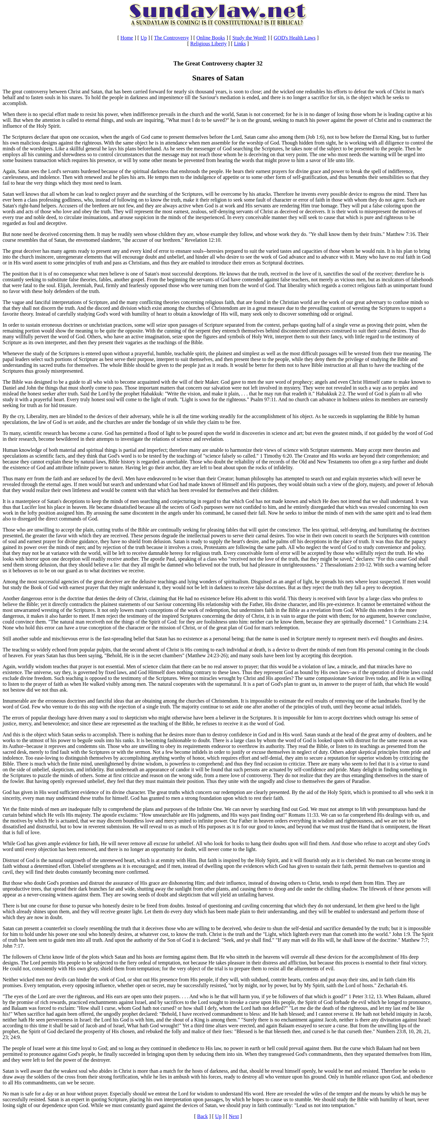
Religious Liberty (208, 43)
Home (126, 38)
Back (202, 1116)
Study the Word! (249, 38)
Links (240, 43)
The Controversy (171, 38)
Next (234, 1116)
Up (144, 38)
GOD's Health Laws (295, 38)
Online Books (210, 38)
